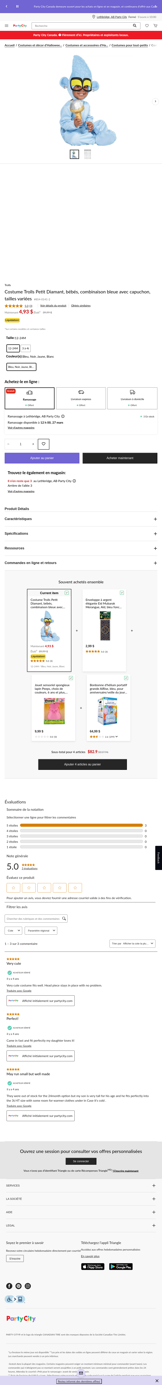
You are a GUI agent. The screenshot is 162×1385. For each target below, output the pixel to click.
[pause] (17, 6)
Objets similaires (80, 305)
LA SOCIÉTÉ (81, 1199)
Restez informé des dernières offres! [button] (79, 1381)
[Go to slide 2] (87, 154)
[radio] (13, 348)
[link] (20, 306)
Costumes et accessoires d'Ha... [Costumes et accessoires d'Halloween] (86, 45)
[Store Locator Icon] (94, 17)
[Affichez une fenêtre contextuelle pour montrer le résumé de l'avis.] (116, 737)
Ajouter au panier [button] (42, 458)
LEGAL (81, 1225)
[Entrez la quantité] (21, 444)
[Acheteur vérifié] (19, 973)
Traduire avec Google (19, 990)
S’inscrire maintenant (125, 1170)
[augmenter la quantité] (8, 444)
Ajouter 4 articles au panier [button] (82, 764)
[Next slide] (155, 6)
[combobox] (136, 943)
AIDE (81, 1212)
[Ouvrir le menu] (6, 26)
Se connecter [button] (81, 1161)
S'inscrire (14, 1258)
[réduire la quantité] (33, 444)
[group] (49, 656)
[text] (49, 660)
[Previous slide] (6, 6)
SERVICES (81, 1185)
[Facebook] (9, 1286)
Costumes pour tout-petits (130, 45)
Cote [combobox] (14, 930)
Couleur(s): (14, 356)
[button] (134, 26)
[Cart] (155, 26)
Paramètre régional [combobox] (42, 930)
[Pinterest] (18, 1286)
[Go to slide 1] (74, 154)
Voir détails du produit (53, 305)
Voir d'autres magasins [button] (21, 427)
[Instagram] (28, 1286)
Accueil (10, 45)
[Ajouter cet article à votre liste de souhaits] (43, 444)
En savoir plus (90, 1256)
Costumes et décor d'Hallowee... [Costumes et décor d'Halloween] (40, 45)
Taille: (10, 337)
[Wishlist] (147, 26)
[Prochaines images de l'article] (155, 101)
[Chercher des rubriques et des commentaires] (36, 919)
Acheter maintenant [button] (120, 458)
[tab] (29, 398)
